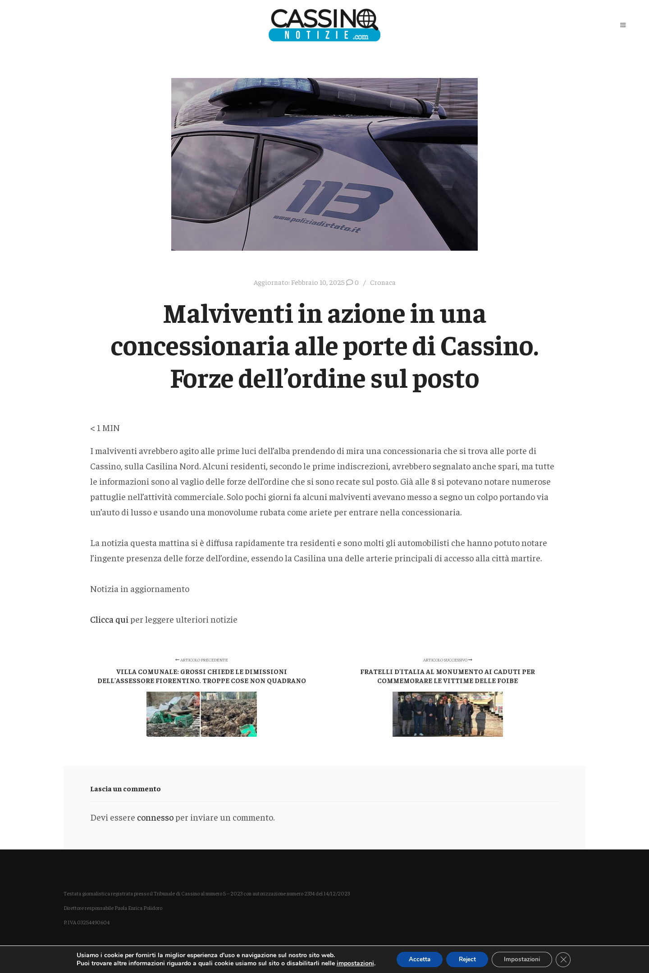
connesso (155, 816)
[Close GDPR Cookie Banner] (568, 959)
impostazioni (349, 963)
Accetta (415, 959)
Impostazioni (524, 959)
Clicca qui (109, 618)
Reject (466, 959)
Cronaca (383, 282)
